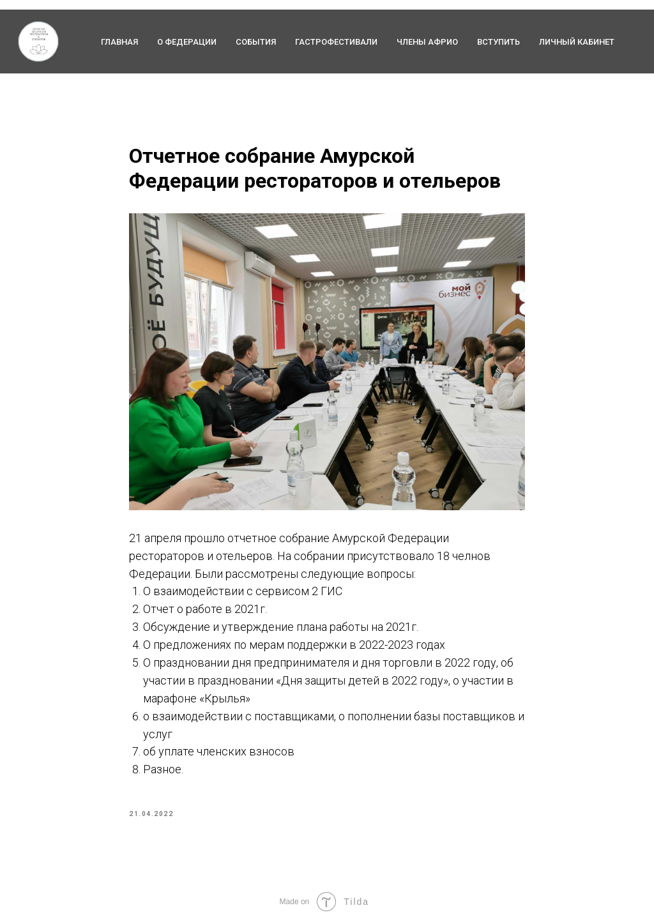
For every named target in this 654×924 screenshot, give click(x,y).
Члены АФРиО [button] (427, 42)
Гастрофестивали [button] (336, 42)
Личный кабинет (576, 42)
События (256, 42)
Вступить (498, 42)
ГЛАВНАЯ (119, 42)
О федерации (187, 42)
